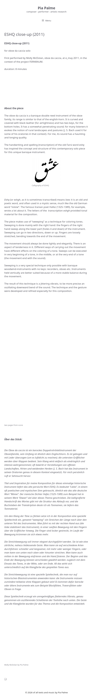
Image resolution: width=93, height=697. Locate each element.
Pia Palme (46, 7)
